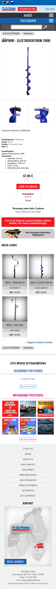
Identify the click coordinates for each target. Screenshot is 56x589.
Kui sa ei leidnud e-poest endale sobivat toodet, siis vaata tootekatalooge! (28, 221)
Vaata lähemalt (15, 562)
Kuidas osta (28, 459)
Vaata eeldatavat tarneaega (28, 211)
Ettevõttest (28, 448)
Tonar (10, 142)
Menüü (28, 15)
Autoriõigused (28, 490)
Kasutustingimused (28, 480)
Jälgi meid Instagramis (28, 439)
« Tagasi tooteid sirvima (38, 342)
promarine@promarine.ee (30, 580)
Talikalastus (28, 33)
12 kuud (28, 200)
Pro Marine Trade (15, 144)
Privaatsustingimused (28, 485)
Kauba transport (28, 464)
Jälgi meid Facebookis (28, 387)
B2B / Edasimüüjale (28, 495)
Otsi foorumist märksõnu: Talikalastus (38, 233)
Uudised (28, 454)
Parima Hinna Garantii (28, 475)
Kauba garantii (28, 469)
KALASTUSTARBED (11, 33)
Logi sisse (50, 9)
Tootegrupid (28, 20)
